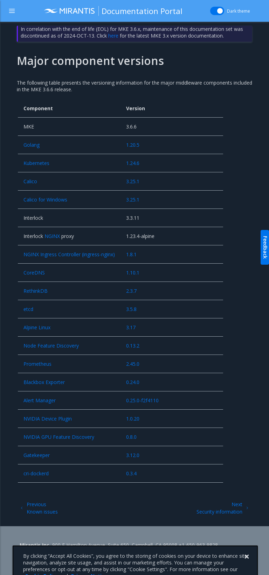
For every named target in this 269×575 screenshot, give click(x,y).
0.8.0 (131, 437)
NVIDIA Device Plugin (47, 418)
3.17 (131, 327)
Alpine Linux (36, 327)
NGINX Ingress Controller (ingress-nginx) (69, 254)
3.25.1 (132, 181)
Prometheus (37, 364)
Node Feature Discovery (51, 345)
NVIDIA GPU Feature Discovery (58, 437)
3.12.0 (132, 455)
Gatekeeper (36, 455)
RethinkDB (35, 291)
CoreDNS (34, 272)
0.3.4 (131, 473)
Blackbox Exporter (44, 382)
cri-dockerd (36, 473)
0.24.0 (132, 382)
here (113, 35)
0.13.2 (132, 345)
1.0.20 (132, 418)
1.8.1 (131, 254)
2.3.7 (131, 291)
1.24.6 (132, 163)
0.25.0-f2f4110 (142, 400)
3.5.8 (131, 309)
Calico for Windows (45, 199)
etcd (28, 309)
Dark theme (238, 11)
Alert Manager (39, 400)
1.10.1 (132, 272)
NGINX (52, 236)
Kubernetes (36, 163)
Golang (31, 144)
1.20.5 (132, 144)
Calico (30, 181)
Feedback (265, 247)
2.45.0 (132, 364)
